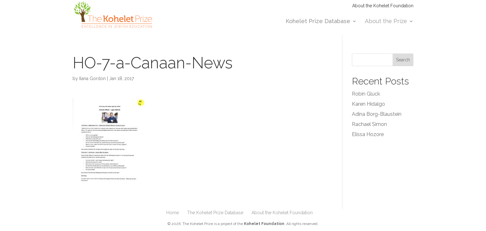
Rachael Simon (369, 124)
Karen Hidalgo (368, 104)
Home (172, 212)
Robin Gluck (366, 94)
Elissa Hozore (368, 134)
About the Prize (386, 21)
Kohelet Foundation (264, 224)
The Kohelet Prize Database (215, 212)
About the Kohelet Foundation (382, 5)
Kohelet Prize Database (318, 21)
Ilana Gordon (92, 78)
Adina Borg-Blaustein (376, 114)
